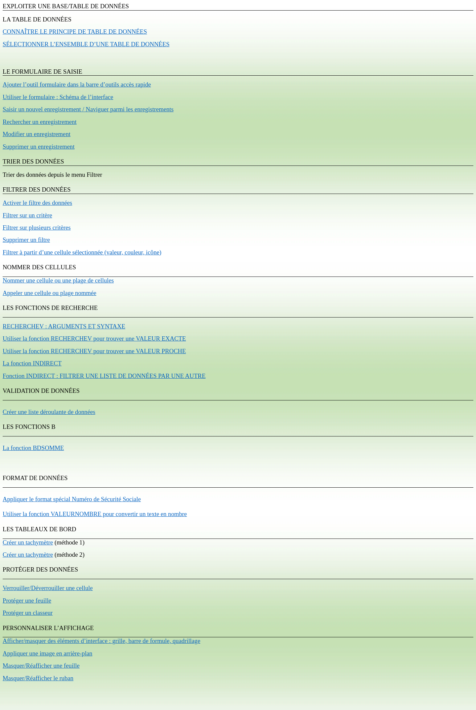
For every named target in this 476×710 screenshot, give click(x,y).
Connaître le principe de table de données (75, 31)
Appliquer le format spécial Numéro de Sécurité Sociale (72, 499)
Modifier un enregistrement (36, 134)
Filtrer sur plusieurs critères (37, 227)
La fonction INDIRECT (32, 363)
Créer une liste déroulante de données (49, 411)
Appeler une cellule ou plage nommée (49, 292)
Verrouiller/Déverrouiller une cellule (48, 587)
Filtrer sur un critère (27, 215)
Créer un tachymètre (28, 542)
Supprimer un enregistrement (39, 146)
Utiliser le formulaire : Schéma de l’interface (58, 96)
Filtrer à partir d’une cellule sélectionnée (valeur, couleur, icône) (82, 252)
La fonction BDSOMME (33, 447)
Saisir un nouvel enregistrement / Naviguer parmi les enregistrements (88, 109)
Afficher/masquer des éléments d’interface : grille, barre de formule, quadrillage (101, 640)
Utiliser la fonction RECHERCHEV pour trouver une (94, 338)
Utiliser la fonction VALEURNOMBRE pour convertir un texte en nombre (95, 513)
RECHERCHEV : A (64, 326)
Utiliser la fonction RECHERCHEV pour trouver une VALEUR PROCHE (94, 351)
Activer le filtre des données (37, 202)
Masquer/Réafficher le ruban (38, 678)
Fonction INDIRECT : (104, 375)
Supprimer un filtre (26, 239)
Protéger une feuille (27, 600)
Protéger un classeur (28, 612)
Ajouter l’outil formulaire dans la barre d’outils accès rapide (77, 84)
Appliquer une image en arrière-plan (47, 653)
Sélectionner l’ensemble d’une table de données (86, 44)
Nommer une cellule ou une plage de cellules (58, 280)
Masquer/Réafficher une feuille (41, 665)
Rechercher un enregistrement (40, 121)
